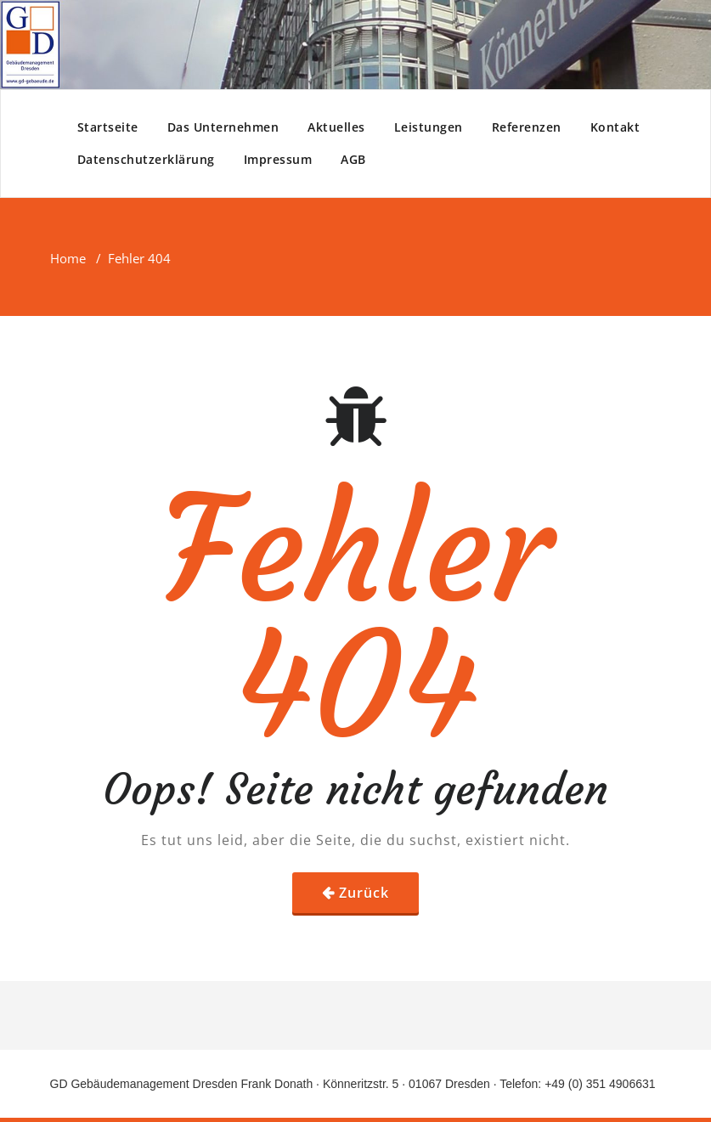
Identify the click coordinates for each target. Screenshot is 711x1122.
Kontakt (615, 127)
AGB (353, 159)
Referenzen (526, 127)
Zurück (364, 892)
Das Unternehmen (223, 127)
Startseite (107, 127)
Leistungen (428, 127)
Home (68, 258)
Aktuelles (336, 127)
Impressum (278, 159)
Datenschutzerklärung (146, 159)
